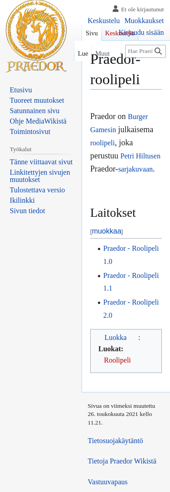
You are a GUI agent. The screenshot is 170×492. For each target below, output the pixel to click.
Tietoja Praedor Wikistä (122, 461)
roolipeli (102, 143)
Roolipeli (117, 360)
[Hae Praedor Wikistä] (145, 51)
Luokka (116, 337)
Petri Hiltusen (140, 156)
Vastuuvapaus (108, 482)
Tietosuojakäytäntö (115, 440)
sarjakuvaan (135, 169)
